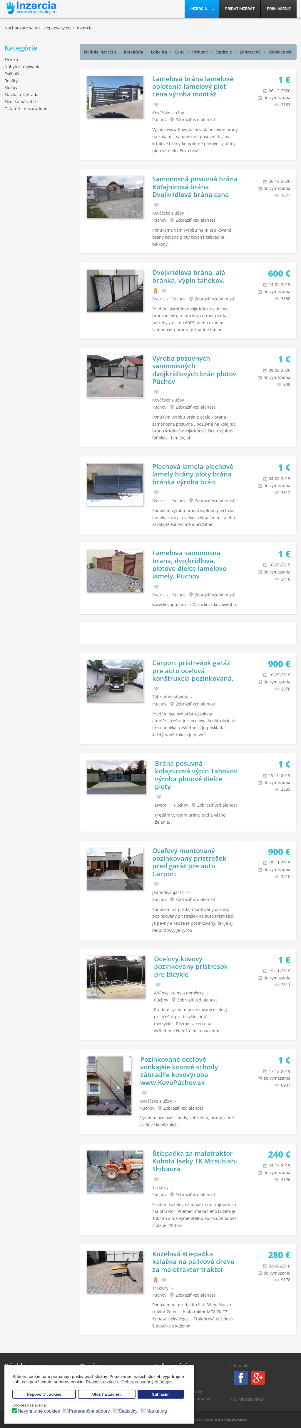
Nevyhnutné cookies (39, 1411)
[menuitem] (202, 9)
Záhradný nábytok (170, 697)
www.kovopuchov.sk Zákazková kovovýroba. (194, 604)
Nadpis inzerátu (100, 52)
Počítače (12, 73)
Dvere (158, 299)
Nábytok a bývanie (22, 66)
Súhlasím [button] (161, 1394)
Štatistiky (128, 1411)
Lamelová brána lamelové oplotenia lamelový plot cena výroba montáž (192, 86)
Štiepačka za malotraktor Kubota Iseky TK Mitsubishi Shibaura (194, 1161)
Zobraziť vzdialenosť (195, 119)
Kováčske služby (168, 113)
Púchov (159, 119)
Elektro (11, 59)
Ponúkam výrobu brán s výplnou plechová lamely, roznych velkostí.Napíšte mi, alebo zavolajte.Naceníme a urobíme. (193, 517)
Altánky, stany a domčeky (178, 993)
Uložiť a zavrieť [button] (106, 1394)
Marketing (156, 1411)
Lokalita (159, 52)
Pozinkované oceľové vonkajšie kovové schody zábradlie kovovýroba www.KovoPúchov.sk (179, 1071)
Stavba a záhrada (21, 94)
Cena (180, 52)
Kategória (134, 52)
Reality (11, 80)
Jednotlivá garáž (168, 892)
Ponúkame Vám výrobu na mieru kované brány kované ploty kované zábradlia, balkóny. (191, 237)
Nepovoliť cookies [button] (44, 1394)
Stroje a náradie (20, 101)
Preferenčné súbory (89, 1411)
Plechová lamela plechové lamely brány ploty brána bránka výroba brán (192, 474)
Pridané (200, 52)
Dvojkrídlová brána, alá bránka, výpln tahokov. (188, 276)
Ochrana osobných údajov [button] (147, 1381)
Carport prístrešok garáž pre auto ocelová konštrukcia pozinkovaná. (192, 670)
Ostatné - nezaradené (25, 108)
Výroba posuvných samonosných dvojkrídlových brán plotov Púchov (194, 370)
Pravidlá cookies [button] (102, 1381)
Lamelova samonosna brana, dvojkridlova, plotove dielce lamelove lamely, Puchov (189, 564)
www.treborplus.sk (231, 1419)
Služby (10, 87)
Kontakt (241, 1365)
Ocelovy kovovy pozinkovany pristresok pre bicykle (191, 966)
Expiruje (224, 52)
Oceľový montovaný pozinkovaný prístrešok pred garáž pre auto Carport (189, 862)
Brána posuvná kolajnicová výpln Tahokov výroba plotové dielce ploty (196, 775)
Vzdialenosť (280, 52)
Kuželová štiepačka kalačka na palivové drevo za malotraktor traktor (193, 1261)
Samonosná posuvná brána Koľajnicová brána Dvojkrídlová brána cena (195, 186)
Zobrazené (251, 52)
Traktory (160, 1187)
